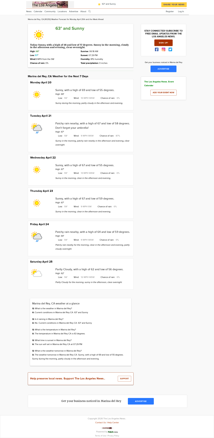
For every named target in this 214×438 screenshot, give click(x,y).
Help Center (113, 422)
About (83, 11)
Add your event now (163, 92)
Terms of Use (101, 436)
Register (170, 11)
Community (50, 11)
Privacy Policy (113, 436)
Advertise (73, 11)
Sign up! (163, 43)
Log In (181, 11)
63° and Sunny (106, 4)
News (29, 11)
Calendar (38, 11)
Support (124, 378)
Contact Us (100, 422)
